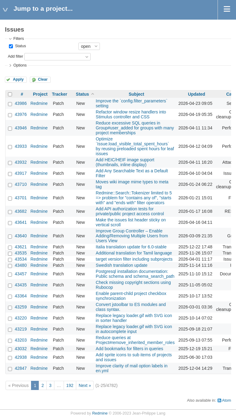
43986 (21, 103)
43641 (21, 222)
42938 (21, 357)
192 (69, 385)
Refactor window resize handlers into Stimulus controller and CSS (131, 114)
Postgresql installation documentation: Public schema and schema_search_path (135, 274)
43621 (21, 246)
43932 (21, 162)
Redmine (39, 103)
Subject (136, 94)
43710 (21, 184)
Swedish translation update (122, 265)
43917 (21, 173)
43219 (21, 329)
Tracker (59, 94)
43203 (21, 340)
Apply (18, 79)
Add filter (15, 56)
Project (40, 94)
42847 (21, 368)
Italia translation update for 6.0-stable (131, 246)
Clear (43, 79)
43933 (21, 146)
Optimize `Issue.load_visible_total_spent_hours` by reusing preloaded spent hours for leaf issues (135, 146)
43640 (21, 235)
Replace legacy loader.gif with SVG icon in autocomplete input (134, 329)
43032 (21, 348)
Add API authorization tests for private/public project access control (130, 211)
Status (20, 46)
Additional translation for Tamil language (134, 253)
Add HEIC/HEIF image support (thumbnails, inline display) (125, 162)
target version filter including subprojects (134, 259)
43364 (21, 295)
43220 (21, 318)
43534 (21, 259)
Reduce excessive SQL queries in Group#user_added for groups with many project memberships (135, 128)
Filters (18, 38)
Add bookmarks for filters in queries (129, 348)
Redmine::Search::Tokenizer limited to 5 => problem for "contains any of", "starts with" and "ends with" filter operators (134, 197)
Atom (226, 400)
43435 (21, 284)
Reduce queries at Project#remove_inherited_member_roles (135, 340)
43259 (21, 306)
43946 (21, 127)
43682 (21, 211)
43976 (21, 114)
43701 (21, 197)
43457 (21, 273)
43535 (21, 253)
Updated (196, 94)
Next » (85, 385)
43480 (21, 265)
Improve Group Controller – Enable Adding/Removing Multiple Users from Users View (132, 235)
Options (19, 65)
